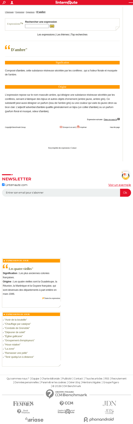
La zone (9, 348)
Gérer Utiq (74, 382)
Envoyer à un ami (69, 127)
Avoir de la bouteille (15, 319)
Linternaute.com (14, 185)
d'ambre (20, 70)
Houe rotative (12, 344)
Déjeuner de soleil (14, 332)
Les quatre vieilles (20, 268)
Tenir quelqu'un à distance (19, 356)
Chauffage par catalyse (17, 323)
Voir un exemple (119, 185)
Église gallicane (13, 336)
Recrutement (118, 378)
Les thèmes (62, 34)
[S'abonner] (66, 193)
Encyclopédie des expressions (59, 148)
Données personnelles (27, 382)
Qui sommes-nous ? (18, 378)
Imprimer (83, 127)
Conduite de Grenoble (17, 328)
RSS (107, 378)
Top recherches (79, 34)
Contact (73, 148)
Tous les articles (93, 378)
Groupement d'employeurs (19, 340)
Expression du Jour (17, 260)
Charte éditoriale (50, 378)
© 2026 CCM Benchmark (66, 386)
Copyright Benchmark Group (15, 127)
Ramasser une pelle (16, 352)
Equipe (35, 378)
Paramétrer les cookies (53, 382)
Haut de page (115, 127)
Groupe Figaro (111, 382)
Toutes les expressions (52, 298)
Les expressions (46, 34)
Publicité (67, 378)
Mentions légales (91, 382)
